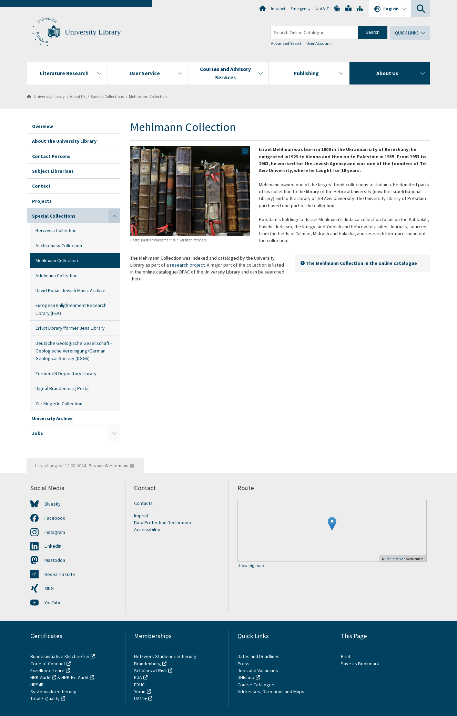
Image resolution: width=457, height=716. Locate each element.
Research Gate (59, 574)
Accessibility (147, 529)
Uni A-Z (322, 8)
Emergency (301, 8)
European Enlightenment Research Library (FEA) (70, 309)
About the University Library (64, 141)
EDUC (139, 685)
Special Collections (107, 96)
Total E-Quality (45, 698)
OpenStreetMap (395, 559)
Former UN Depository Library (66, 373)
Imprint (141, 516)
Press (243, 663)
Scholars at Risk (150, 670)
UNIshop (245, 677)
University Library (93, 32)
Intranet (278, 8)
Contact (41, 186)
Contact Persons (51, 156)
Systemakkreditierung (53, 691)
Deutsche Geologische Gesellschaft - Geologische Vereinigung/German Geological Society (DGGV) (73, 351)
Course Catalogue (255, 685)
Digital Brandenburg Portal (62, 388)
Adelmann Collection (56, 275)
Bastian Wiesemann (109, 466)
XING (49, 588)
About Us (77, 96)
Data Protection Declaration (162, 522)
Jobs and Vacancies (257, 670)
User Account (318, 43)
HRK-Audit (40, 677)
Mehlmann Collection (148, 96)
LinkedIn (52, 546)
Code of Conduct (47, 663)
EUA (138, 677)
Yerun (139, 691)
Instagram (54, 532)
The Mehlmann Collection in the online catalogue (361, 263)
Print (346, 656)
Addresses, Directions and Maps (270, 691)
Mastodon (54, 560)
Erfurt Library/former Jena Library (70, 328)
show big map (250, 566)
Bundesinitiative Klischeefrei (59, 656)
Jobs (37, 433)
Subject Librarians (53, 171)
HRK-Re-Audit (75, 677)
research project (187, 265)
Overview (42, 126)
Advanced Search (287, 43)
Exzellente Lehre (47, 670)
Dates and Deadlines (258, 656)
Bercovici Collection (56, 230)
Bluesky (52, 504)
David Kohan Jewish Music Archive (70, 290)
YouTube (53, 602)
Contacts (143, 503)
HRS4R (37, 685)
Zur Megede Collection (58, 403)
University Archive (52, 418)
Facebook (54, 518)
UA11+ (140, 698)
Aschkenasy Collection (58, 245)
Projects (42, 201)
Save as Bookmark (360, 663)
